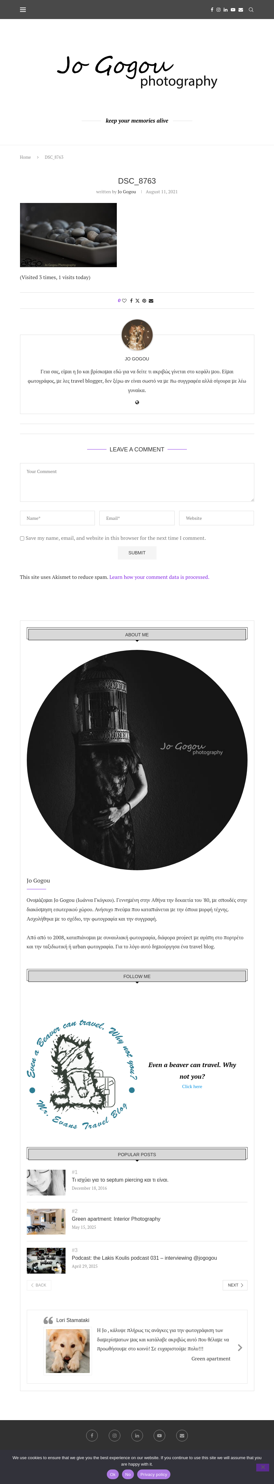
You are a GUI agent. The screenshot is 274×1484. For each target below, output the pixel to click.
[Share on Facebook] (131, 301)
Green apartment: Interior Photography (116, 1219)
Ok (113, 1474)
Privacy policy (153, 1474)
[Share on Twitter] (137, 301)
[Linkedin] (226, 9)
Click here (192, 1086)
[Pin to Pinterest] (144, 301)
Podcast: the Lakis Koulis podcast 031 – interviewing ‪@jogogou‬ (144, 1258)
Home (25, 157)
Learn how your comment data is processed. (159, 576)
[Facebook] (212, 9)
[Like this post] (124, 301)
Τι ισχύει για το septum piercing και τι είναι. (120, 1180)
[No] (262, 1467)
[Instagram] (218, 9)
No (128, 1474)
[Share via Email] (151, 301)
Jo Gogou (127, 191)
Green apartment (210, 1358)
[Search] (251, 9)
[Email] (240, 9)
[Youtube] (233, 9)
